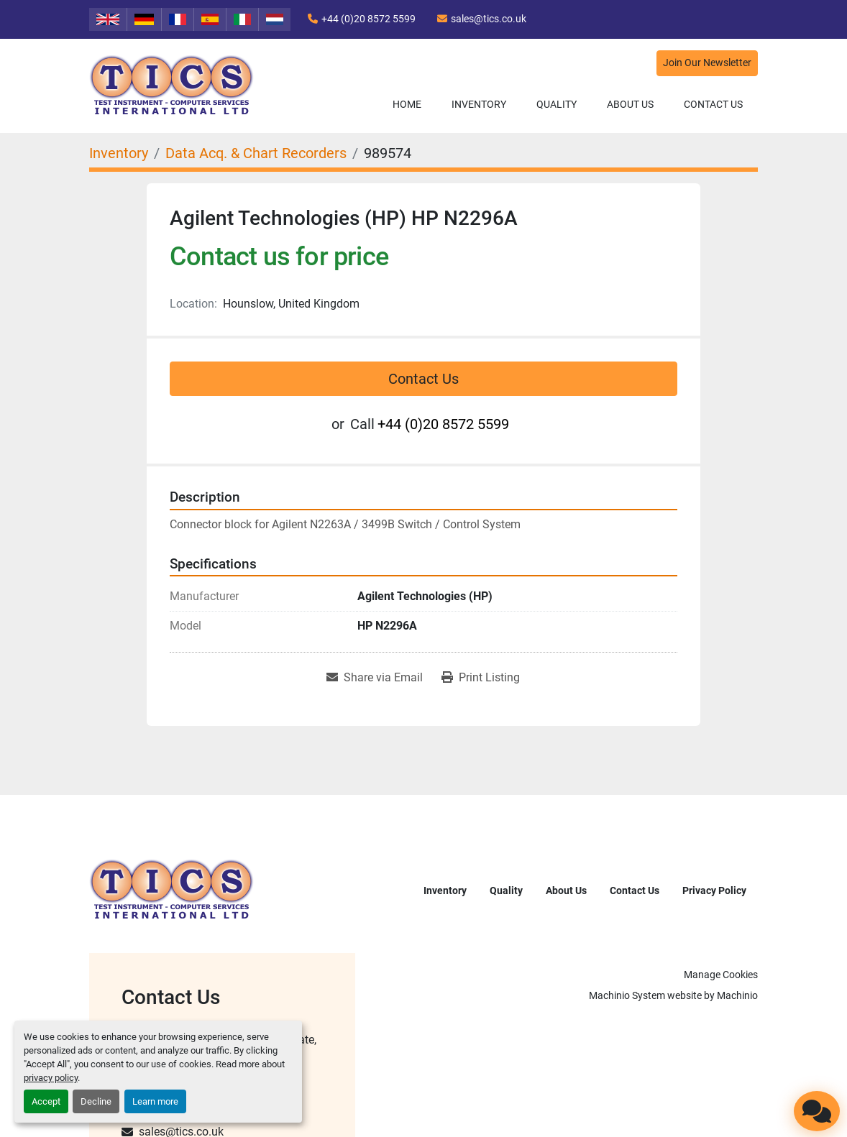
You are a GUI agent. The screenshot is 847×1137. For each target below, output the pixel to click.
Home (407, 104)
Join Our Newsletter (707, 63)
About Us (630, 104)
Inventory (479, 104)
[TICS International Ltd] (172, 889)
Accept (46, 1101)
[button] (478, 104)
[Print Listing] (480, 677)
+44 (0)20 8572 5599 (368, 18)
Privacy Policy (714, 890)
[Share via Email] (374, 677)
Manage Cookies (721, 974)
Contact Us (713, 104)
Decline (96, 1101)
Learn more (155, 1101)
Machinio (737, 995)
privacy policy (51, 1077)
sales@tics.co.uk (488, 18)
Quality (556, 104)
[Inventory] (118, 153)
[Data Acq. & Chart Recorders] (256, 153)
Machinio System (627, 995)
